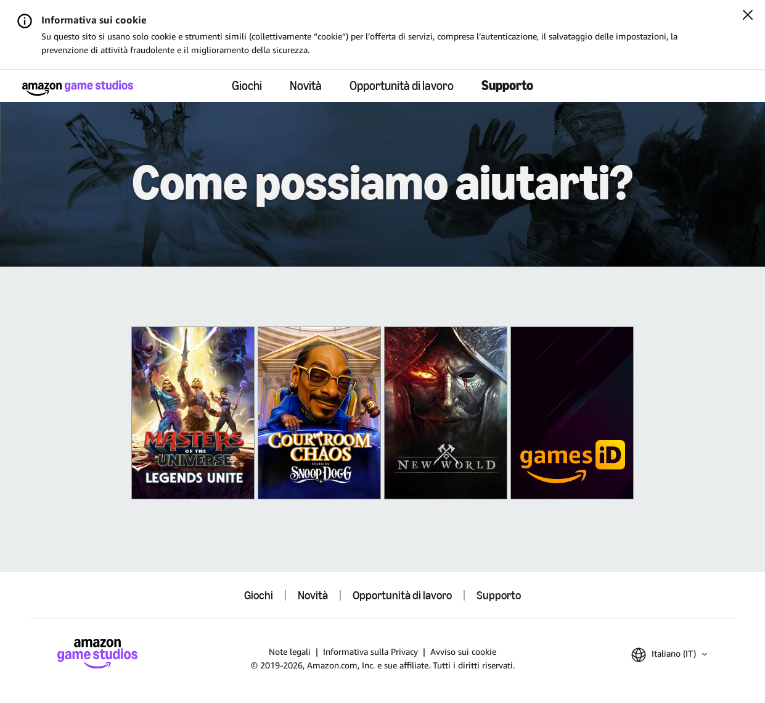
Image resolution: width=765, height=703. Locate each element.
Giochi (247, 85)
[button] (669, 654)
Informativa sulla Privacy (370, 651)
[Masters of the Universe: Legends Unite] (193, 413)
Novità (306, 85)
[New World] (445, 413)
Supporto (507, 85)
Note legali (290, 651)
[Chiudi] (748, 16)
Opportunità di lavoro (402, 85)
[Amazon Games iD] (572, 413)
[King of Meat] (319, 413)
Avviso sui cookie (463, 651)
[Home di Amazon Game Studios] (77, 88)
